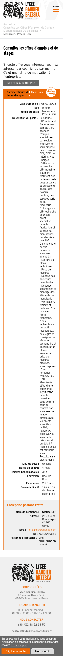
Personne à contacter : (24, 537)
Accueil (7, 24)
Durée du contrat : (29, 467)
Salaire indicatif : (30, 487)
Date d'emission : (29, 103)
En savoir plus (19, 646)
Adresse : (35, 516)
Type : (36, 107)
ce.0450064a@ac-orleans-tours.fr (31, 631)
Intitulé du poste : (30, 111)
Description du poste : (25, 118)
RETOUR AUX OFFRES (21, 83)
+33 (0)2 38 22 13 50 (31, 624)
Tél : (35, 533)
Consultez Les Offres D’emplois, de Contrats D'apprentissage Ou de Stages (28, 29)
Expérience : (33, 483)
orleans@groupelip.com (42, 529)
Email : (23, 529)
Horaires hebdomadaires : (25, 472)
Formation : (33, 476)
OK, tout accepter (16, 652)
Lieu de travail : (31, 463)
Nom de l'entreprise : (28, 512)
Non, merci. (42, 652)
